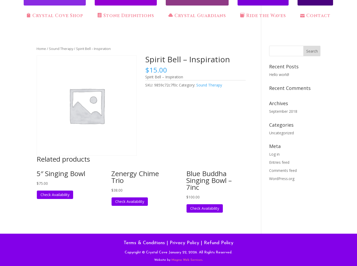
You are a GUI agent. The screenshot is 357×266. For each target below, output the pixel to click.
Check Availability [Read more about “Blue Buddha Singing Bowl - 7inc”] (204, 208)
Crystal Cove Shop (54, 16)
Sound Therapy (61, 48)
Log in (274, 154)
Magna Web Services (187, 260)
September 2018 (283, 111)
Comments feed (283, 170)
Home (41, 48)
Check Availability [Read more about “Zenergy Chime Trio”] (129, 201)
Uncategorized (281, 132)
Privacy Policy (184, 243)
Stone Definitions (125, 16)
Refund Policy (218, 243)
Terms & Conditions (144, 243)
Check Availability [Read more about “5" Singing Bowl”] (55, 194)
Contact (315, 16)
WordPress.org (281, 178)
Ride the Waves (263, 16)
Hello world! (279, 74)
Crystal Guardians (197, 16)
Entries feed (279, 162)
